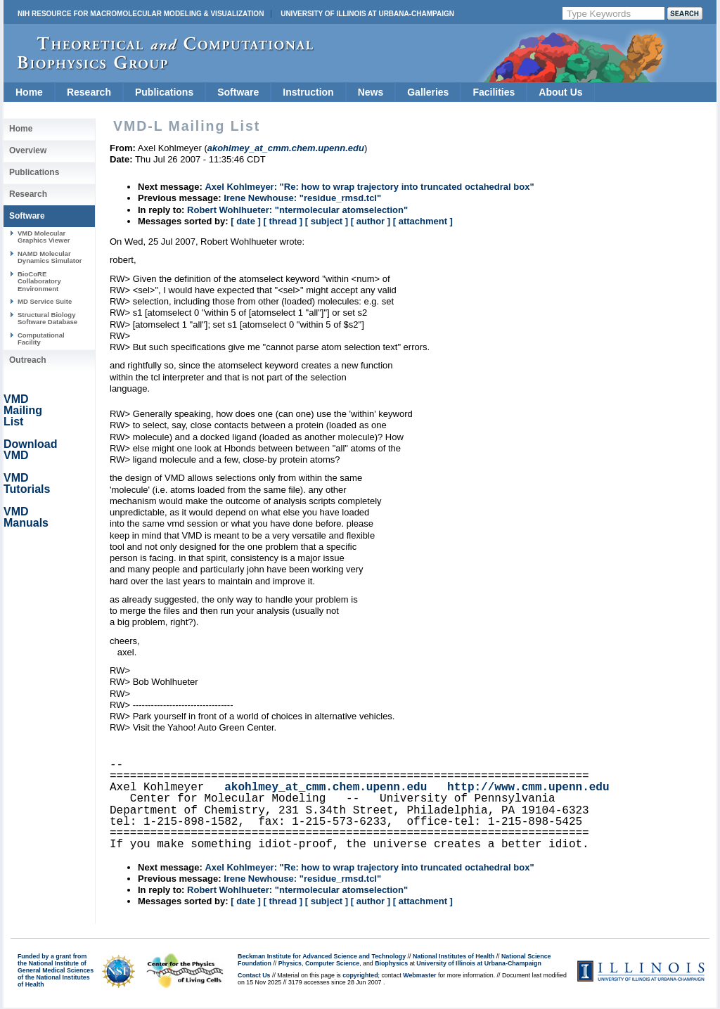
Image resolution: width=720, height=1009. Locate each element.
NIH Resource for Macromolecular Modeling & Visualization (141, 14)
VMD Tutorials (27, 483)
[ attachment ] (423, 221)
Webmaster (419, 975)
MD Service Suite (45, 301)
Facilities (493, 92)
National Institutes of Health (453, 956)
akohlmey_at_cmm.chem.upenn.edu (325, 787)
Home (29, 92)
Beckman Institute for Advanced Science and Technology (322, 956)
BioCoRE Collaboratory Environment (39, 281)
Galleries (428, 92)
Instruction (308, 92)
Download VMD (30, 449)
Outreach (27, 360)
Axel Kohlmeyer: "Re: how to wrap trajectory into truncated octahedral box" (369, 186)
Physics (290, 963)
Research (89, 92)
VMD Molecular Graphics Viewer (44, 236)
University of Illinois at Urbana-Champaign (367, 14)
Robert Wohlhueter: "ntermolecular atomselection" (297, 210)
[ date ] (246, 221)
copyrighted (360, 975)
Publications (164, 92)
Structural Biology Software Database (47, 318)
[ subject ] (326, 221)
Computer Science (332, 963)
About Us (560, 92)
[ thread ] (282, 221)
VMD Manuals (26, 517)
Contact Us (254, 975)
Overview (27, 150)
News (371, 92)
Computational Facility (41, 338)
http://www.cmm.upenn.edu (528, 787)
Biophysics (391, 963)
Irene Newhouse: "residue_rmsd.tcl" (302, 198)
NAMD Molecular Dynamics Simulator (50, 257)
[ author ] (370, 221)
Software (238, 92)
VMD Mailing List (23, 410)
